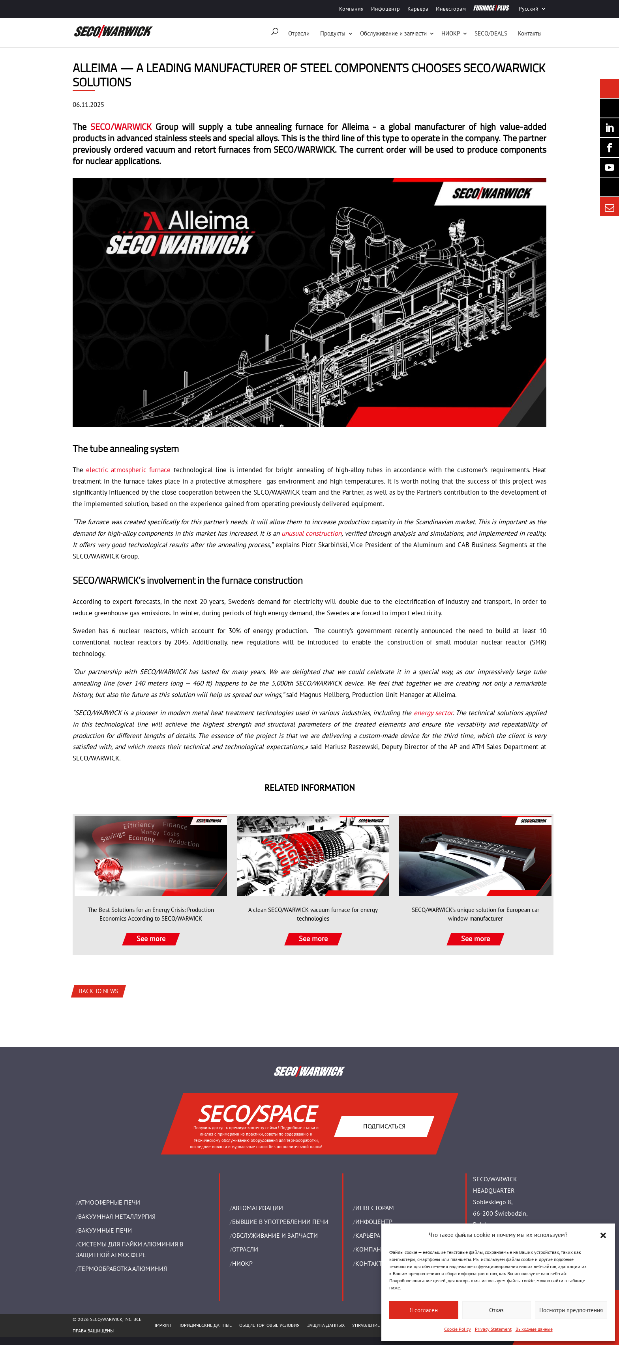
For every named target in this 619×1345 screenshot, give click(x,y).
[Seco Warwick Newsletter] (609, 108)
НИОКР (450, 33)
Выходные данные (534, 1329)
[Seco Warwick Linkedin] (609, 127)
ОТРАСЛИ (245, 1249)
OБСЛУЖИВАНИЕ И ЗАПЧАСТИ (275, 1235)
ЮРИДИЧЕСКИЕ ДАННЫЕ (206, 1325)
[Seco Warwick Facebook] (609, 147)
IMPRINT (163, 1325)
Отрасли (299, 33)
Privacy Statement (493, 1329)
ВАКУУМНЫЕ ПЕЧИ (105, 1230)
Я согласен (423, 1310)
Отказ (496, 1310)
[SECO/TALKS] (609, 167)
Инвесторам (451, 8)
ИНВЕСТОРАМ (374, 1208)
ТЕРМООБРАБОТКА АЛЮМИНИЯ (122, 1268)
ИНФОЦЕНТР (373, 1221)
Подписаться (384, 1126)
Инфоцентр (385, 8)
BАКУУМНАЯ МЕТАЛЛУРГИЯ (117, 1216)
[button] (603, 1235)
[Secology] (609, 186)
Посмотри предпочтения (571, 1310)
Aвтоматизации (257, 1208)
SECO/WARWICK (121, 126)
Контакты (530, 33)
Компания (351, 8)
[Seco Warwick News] (609, 88)
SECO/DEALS (491, 33)
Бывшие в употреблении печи (280, 1221)
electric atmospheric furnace (128, 469)
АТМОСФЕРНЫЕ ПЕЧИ (109, 1202)
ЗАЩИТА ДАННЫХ (326, 1325)
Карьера (417, 8)
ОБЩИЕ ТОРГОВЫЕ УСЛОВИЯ (269, 1325)
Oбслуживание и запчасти (393, 33)
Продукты (332, 33)
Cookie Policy (457, 1329)
